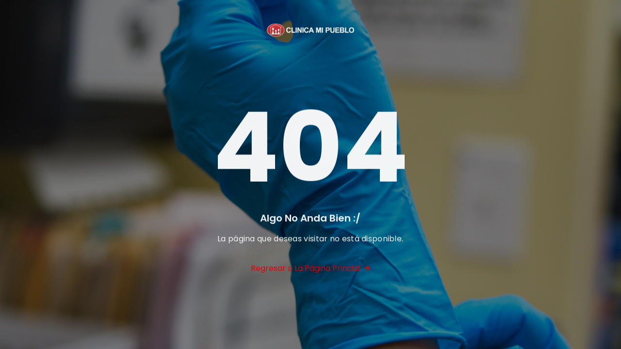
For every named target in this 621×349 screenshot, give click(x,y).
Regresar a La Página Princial (310, 270)
